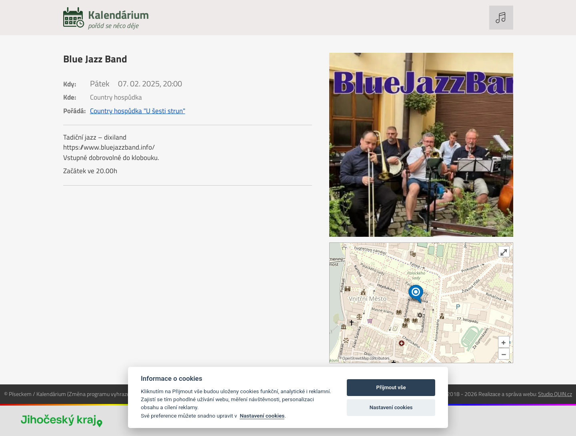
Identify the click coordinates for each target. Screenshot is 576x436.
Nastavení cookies (262, 415)
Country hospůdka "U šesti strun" (137, 111)
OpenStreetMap (355, 358)
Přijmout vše (391, 387)
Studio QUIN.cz (555, 394)
